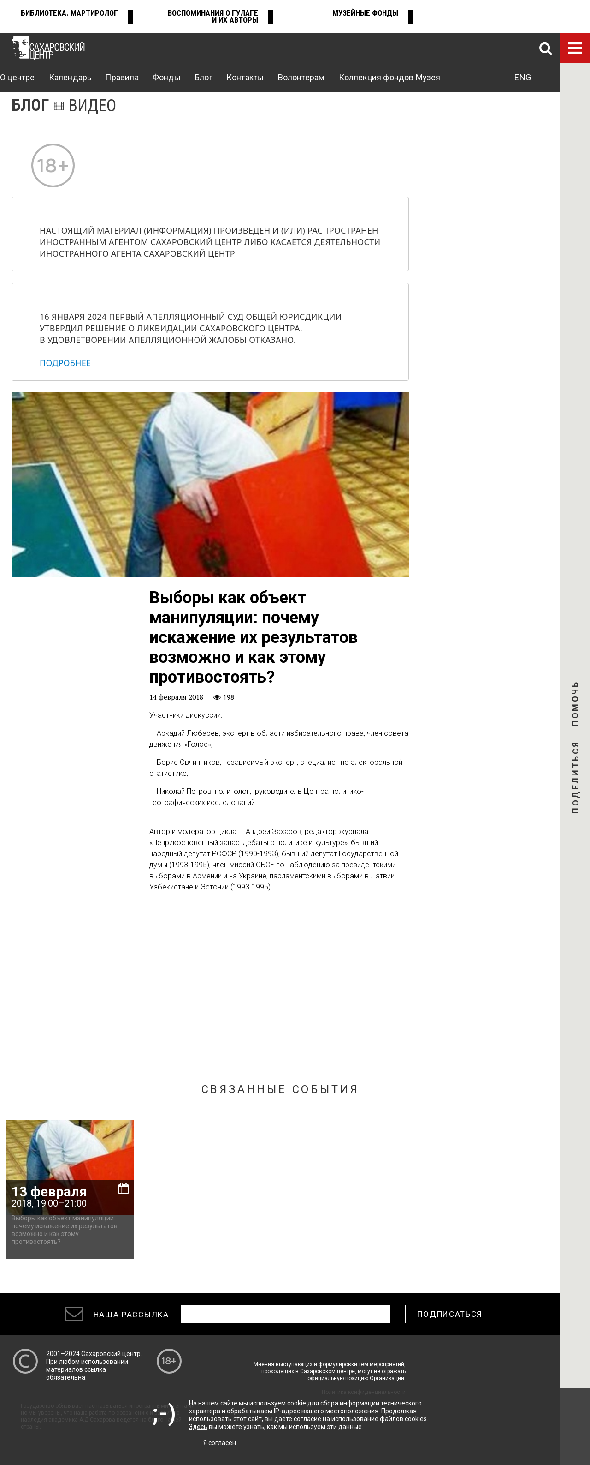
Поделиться (575, 778)
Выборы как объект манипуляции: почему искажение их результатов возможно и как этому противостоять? (65, 1229)
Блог (203, 77)
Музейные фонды (365, 13)
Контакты (245, 77)
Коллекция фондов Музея (390, 77)
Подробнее (65, 362)
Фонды (167, 77)
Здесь (198, 1426)
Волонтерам (301, 77)
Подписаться (449, 1314)
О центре (17, 77)
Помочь (575, 711)
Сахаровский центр (111, 1353)
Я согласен (219, 1443)
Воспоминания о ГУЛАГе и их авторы (213, 16)
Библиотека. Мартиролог (69, 13)
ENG (522, 77)
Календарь (70, 77)
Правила (121, 77)
